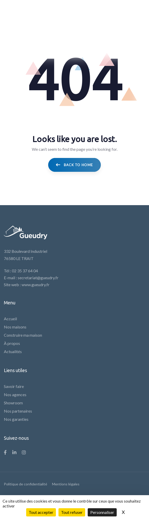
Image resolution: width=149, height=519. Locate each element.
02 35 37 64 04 (25, 270)
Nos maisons (15, 326)
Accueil (10, 318)
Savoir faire (14, 386)
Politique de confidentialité (25, 484)
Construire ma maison (23, 335)
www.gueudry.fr (35, 284)
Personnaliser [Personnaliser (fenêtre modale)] (102, 512)
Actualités (13, 351)
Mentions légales (66, 484)
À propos (12, 343)
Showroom (13, 402)
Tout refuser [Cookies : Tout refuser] (72, 512)
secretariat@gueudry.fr (38, 277)
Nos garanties (16, 419)
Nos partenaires (18, 410)
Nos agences (15, 394)
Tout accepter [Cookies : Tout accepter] (41, 512)
